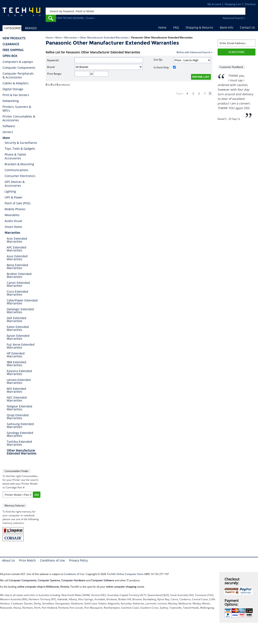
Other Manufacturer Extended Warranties (104, 37)
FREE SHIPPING (13, 50)
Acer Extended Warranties (17, 240)
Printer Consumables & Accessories (19, 118)
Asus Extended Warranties (17, 257)
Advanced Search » (234, 18)
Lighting (10, 191)
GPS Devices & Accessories (15, 184)
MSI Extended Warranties (16, 390)
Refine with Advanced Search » (194, 52)
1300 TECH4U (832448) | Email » (75, 18)
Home (162, 27)
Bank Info (226, 27)
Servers (8, 132)
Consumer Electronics (20, 176)
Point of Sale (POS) (17, 203)
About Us (8, 560)
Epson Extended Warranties (18, 337)
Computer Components (19, 68)
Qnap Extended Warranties (18, 416)
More (58, 37)
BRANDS (31, 28)
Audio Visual (13, 221)
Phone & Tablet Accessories (15, 156)
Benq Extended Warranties (17, 266)
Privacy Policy (78, 560)
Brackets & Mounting (19, 164)
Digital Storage (13, 89)
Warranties (70, 37)
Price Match (27, 560)
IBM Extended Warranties (16, 363)
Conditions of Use (52, 560)
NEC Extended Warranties (17, 398)
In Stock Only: (165, 67)
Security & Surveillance (21, 143)
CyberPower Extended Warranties (22, 301)
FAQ (176, 27)
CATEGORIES (12, 28)
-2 (199, 93)
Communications (16, 170)
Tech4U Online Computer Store (125, 574)
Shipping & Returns (199, 27)
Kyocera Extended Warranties (19, 372)
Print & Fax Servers (16, 95)
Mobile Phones (15, 209)
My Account (214, 4)
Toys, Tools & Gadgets (20, 149)
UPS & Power (14, 197)
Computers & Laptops (18, 62)
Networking (11, 101)
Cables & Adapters (16, 83)
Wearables (12, 215)
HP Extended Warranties (16, 354)
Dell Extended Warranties (16, 319)
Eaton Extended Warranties (18, 328)
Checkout (250, 4)
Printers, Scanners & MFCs (17, 108)
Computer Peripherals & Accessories (18, 75)
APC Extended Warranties (16, 248)
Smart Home (13, 227)
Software (9, 126)
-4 (187, 93)
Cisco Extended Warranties (17, 292)
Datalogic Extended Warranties (20, 310)
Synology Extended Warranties (20, 434)
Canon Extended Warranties (18, 284)
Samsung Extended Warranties (20, 425)
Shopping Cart (233, 4)
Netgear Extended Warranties (19, 407)
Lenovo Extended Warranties (19, 381)
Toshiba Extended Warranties (19, 443)
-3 (193, 93)
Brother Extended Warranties (19, 275)
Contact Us (247, 27)
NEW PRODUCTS (14, 38)
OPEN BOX (10, 56)
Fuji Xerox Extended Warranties (21, 345)
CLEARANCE (11, 44)
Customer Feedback (231, 67)
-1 (204, 93)
